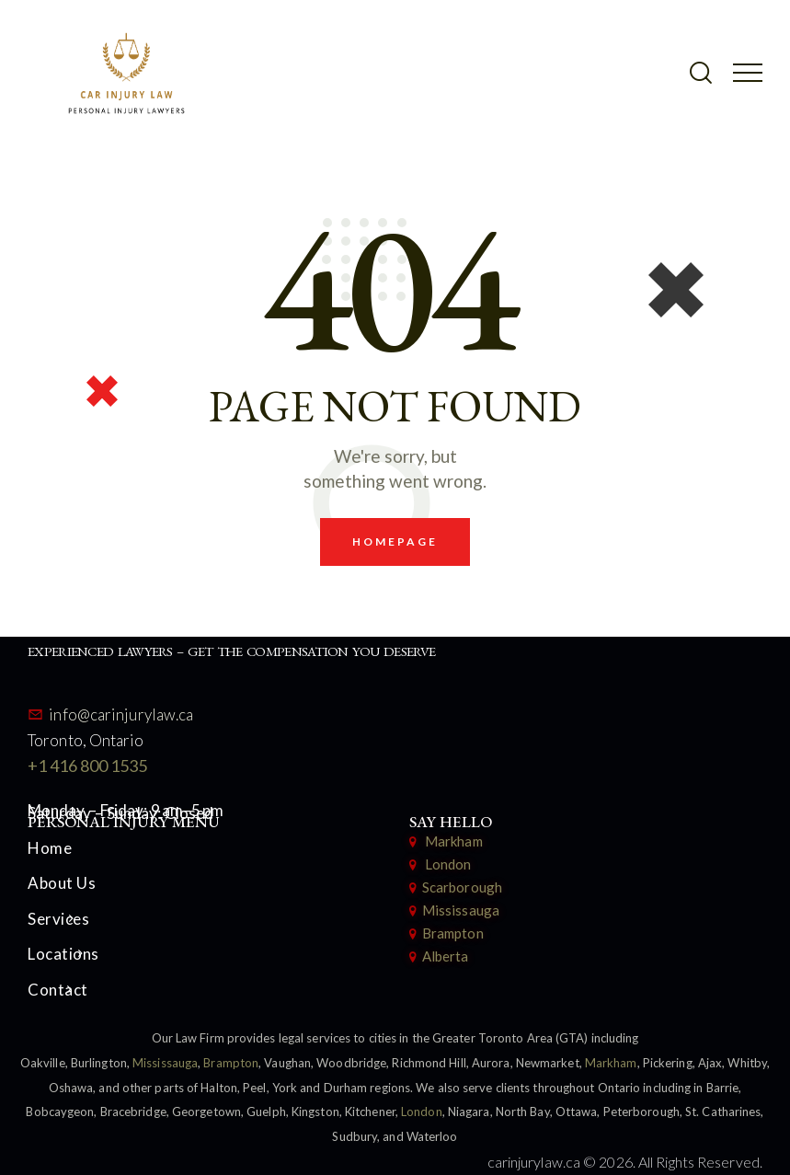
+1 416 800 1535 (87, 765)
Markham (454, 841)
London (445, 864)
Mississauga (460, 910)
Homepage (395, 541)
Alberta (445, 956)
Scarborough (462, 887)
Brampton (453, 933)
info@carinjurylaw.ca (121, 714)
